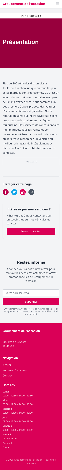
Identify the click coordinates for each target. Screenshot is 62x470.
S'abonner (31, 301)
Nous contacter (31, 231)
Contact (7, 375)
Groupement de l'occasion (24, 4)
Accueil (7, 365)
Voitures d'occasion (15, 370)
